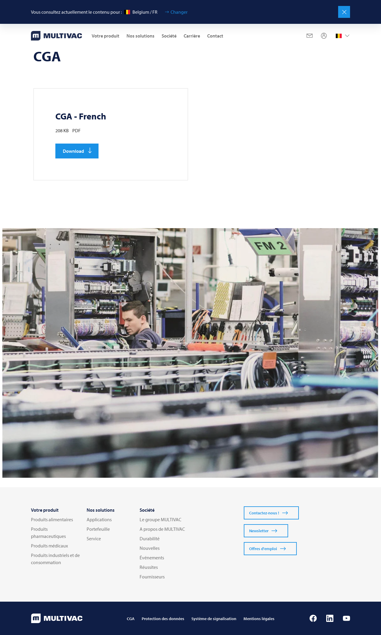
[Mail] (309, 35)
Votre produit (105, 36)
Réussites (149, 567)
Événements (152, 558)
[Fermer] (344, 12)
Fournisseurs (152, 577)
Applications (99, 519)
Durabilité (150, 538)
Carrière (192, 36)
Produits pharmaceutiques (48, 532)
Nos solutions (140, 36)
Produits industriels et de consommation (55, 558)
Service (94, 538)
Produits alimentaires (52, 519)
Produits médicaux (49, 546)
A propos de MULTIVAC (162, 529)
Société (169, 36)
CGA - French (80, 116)
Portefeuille (98, 529)
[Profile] (323, 35)
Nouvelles (150, 548)
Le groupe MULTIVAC (160, 519)
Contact (215, 36)
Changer (179, 12)
